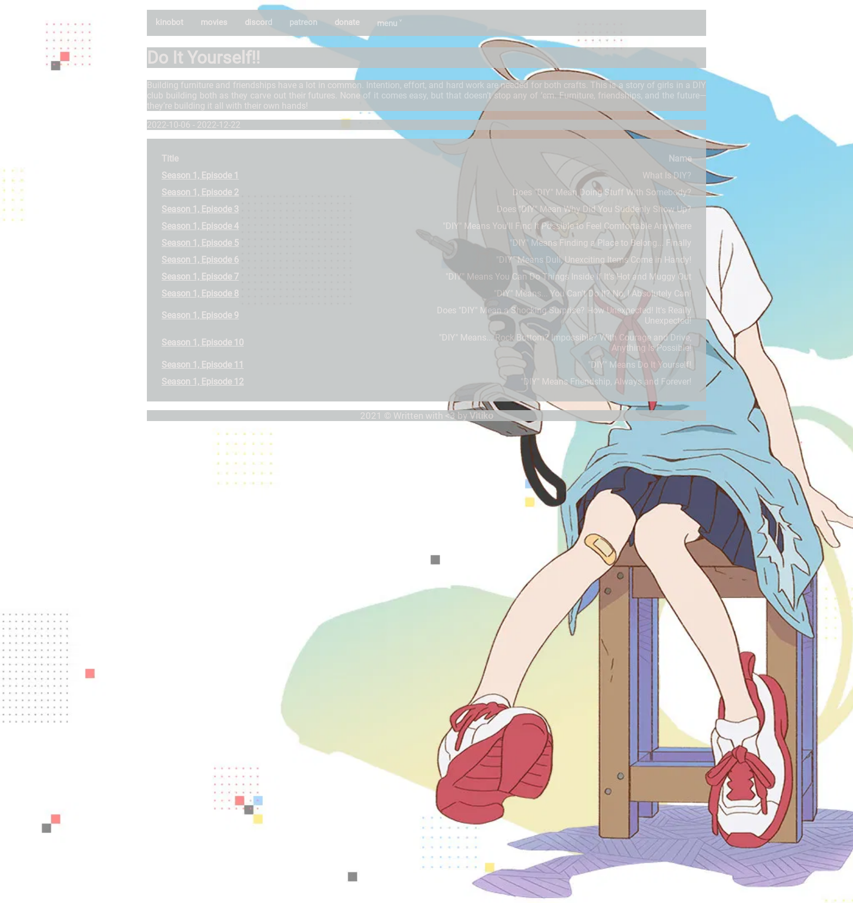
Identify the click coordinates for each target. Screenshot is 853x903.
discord (258, 22)
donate (347, 22)
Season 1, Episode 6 (200, 260)
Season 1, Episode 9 (200, 315)
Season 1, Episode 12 (203, 381)
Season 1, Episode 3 (200, 209)
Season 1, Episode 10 (203, 342)
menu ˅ (389, 23)
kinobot (169, 22)
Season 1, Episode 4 (200, 226)
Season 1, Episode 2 (200, 192)
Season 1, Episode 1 (200, 175)
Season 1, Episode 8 (200, 293)
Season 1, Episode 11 (203, 365)
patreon (303, 22)
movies (214, 22)
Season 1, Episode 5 (200, 243)
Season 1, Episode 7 (200, 276)
